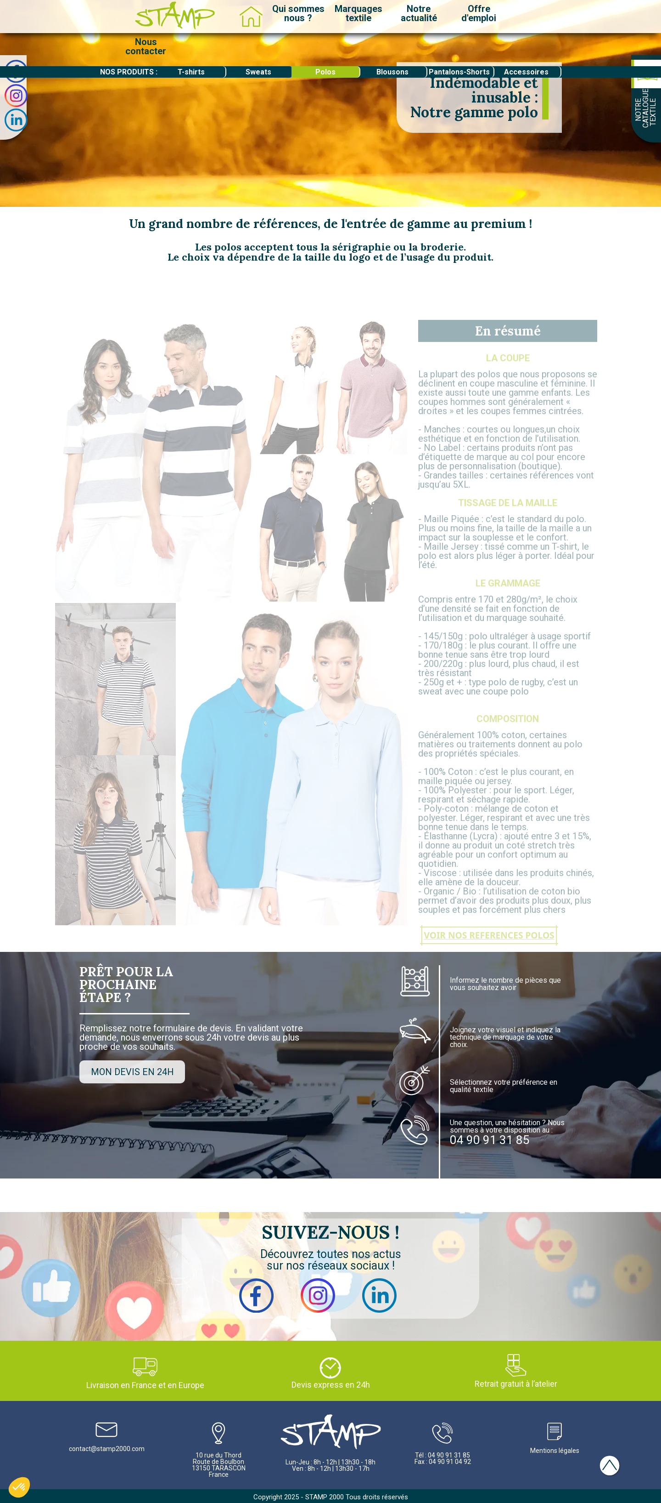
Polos (325, 72)
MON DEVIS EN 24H (132, 1071)
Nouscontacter (145, 46)
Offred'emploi (478, 13)
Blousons (392, 72)
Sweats (258, 72)
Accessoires (526, 72)
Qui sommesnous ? (298, 13)
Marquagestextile (358, 13)
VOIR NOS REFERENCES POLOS (489, 947)
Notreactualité (419, 13)
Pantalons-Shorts (459, 72)
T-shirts (191, 72)
